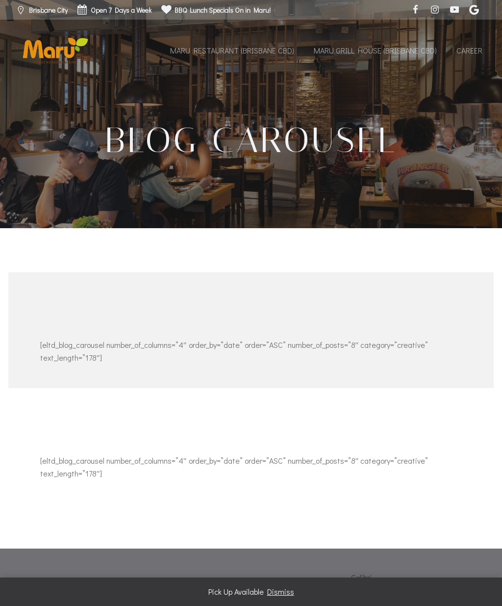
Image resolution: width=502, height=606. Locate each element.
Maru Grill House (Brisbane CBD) (375, 50)
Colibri (361, 577)
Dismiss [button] (280, 591)
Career (469, 50)
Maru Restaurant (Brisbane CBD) (232, 50)
